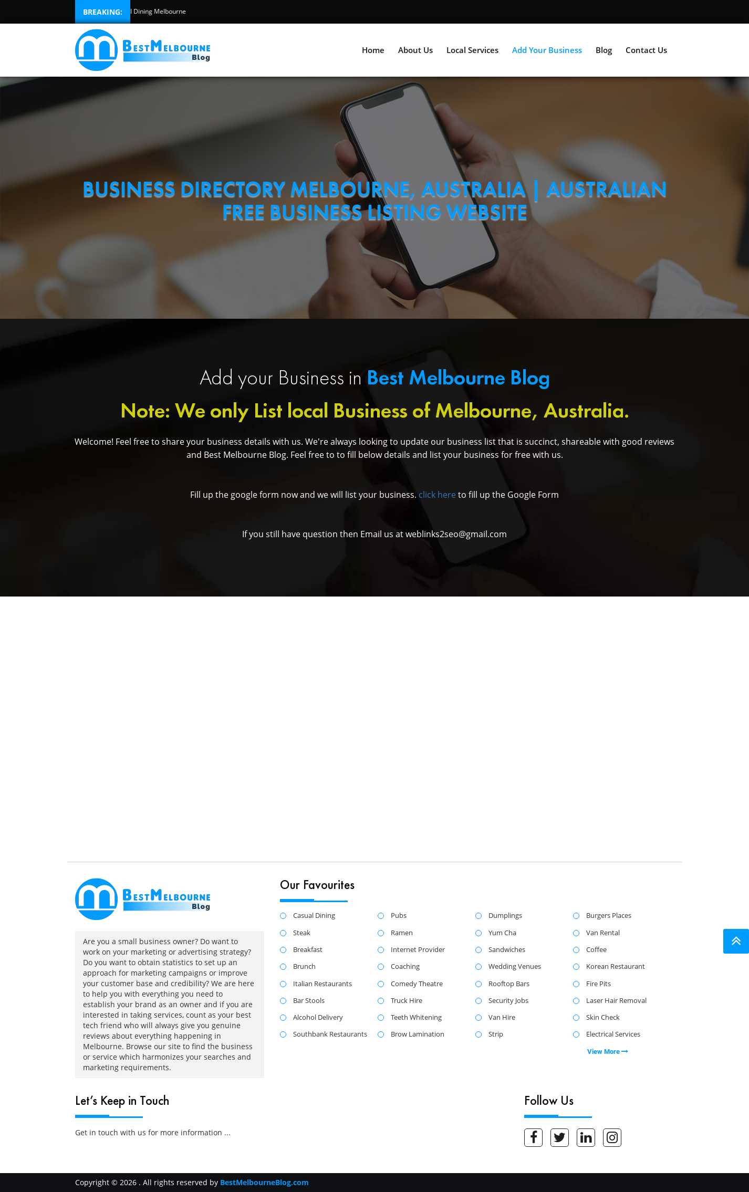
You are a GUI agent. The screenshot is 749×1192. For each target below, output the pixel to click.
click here (438, 494)
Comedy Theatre (417, 984)
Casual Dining (314, 916)
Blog (604, 50)
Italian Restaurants (322, 984)
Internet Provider (418, 950)
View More (607, 1051)
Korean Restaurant (615, 967)
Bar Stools (309, 1001)
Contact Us (646, 50)
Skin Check (603, 1017)
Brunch (304, 967)
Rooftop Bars (508, 984)
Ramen (402, 933)
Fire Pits (598, 984)
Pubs (399, 916)
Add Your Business (547, 50)
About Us (415, 50)
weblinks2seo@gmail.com (456, 534)
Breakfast (308, 950)
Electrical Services (613, 1034)
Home (373, 50)
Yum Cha (502, 933)
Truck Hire (406, 1001)
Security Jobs (508, 1001)
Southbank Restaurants (330, 1034)
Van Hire (501, 1017)
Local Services (472, 50)
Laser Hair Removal (616, 1001)
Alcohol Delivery (318, 1017)
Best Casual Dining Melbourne (137, 11)
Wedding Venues (514, 967)
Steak (301, 933)
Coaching (405, 967)
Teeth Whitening (416, 1017)
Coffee (596, 950)
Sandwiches (506, 950)
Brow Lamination (417, 1034)
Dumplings (505, 916)
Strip (495, 1034)
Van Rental (603, 933)
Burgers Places (608, 916)
